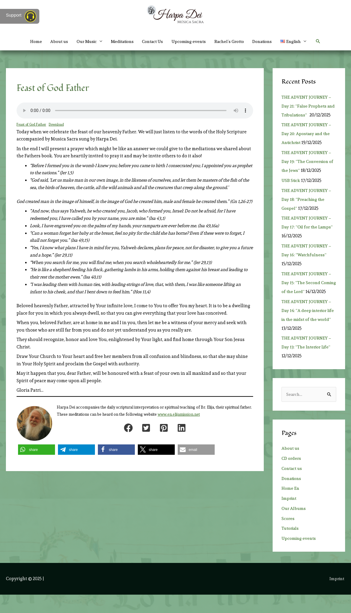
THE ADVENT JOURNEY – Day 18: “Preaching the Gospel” (307, 208)
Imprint (290, 516)
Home (26, 41)
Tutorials (291, 546)
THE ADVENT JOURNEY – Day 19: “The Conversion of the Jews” (307, 170)
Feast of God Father (32, 124)
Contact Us (151, 41)
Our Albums (294, 526)
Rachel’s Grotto (233, 41)
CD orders (292, 476)
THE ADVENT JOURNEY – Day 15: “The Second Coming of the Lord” (307, 291)
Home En (291, 506)
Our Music (80, 41)
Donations (269, 41)
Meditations (118, 41)
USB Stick (291, 189)
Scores (288, 536)
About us (50, 41)
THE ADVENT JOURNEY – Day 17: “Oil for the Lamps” (308, 235)
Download (58, 124)
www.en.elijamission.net (179, 414)
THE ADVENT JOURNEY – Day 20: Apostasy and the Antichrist (307, 142)
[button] (328, 41)
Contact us (293, 486)
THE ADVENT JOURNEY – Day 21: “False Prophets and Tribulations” (307, 106)
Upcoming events (190, 41)
